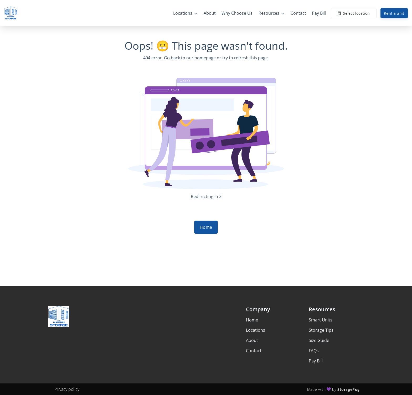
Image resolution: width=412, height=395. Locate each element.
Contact (253, 351)
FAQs (314, 351)
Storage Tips (321, 330)
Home (206, 227)
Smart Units (320, 320)
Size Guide (319, 340)
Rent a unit (394, 13)
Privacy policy (66, 389)
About (252, 340)
